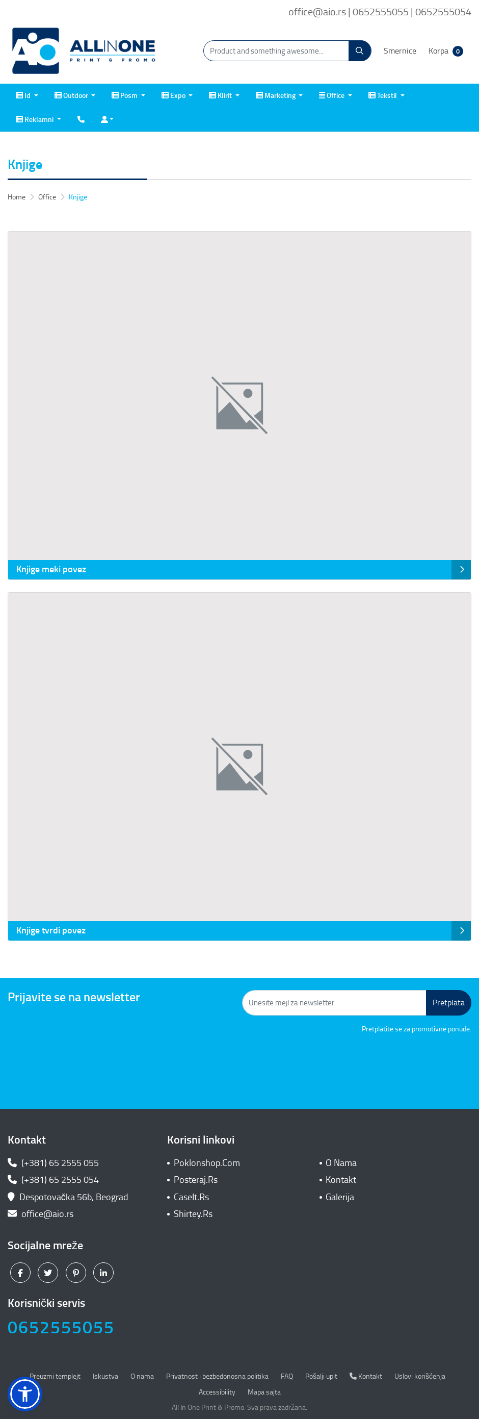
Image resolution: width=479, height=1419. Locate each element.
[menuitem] (27, 96)
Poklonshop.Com (207, 1163)
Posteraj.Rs (196, 1179)
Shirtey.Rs (193, 1214)
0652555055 (61, 1327)
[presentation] (393, 1062)
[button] (25, 1394)
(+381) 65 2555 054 (53, 1179)
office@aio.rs (40, 1214)
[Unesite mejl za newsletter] (334, 1003)
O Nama (341, 1163)
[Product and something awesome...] (287, 50)
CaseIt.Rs (191, 1197)
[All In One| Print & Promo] (84, 51)
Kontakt (341, 1179)
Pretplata (449, 1002)
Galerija (340, 1197)
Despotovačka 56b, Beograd (69, 1197)
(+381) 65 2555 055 (53, 1163)
